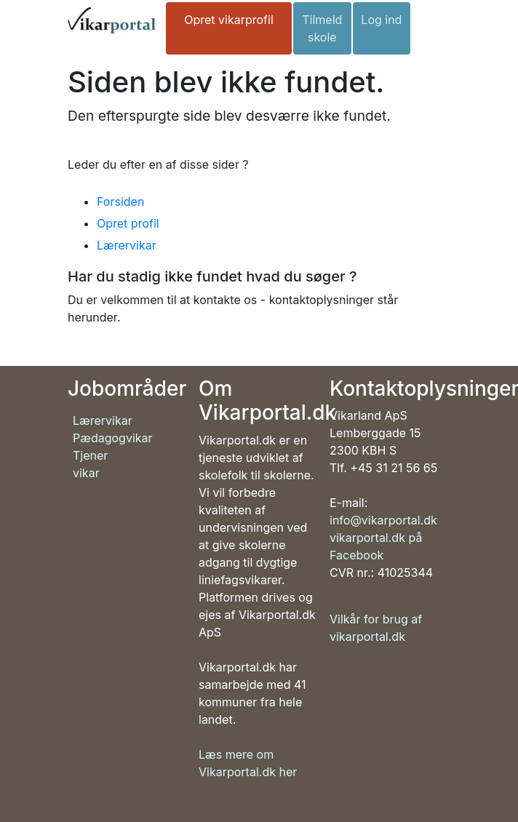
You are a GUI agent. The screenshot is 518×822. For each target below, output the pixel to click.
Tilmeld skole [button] (322, 28)
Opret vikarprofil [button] (229, 19)
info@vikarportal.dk (383, 520)
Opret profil (128, 223)
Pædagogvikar (113, 438)
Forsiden (120, 201)
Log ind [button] (381, 19)
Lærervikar (126, 245)
